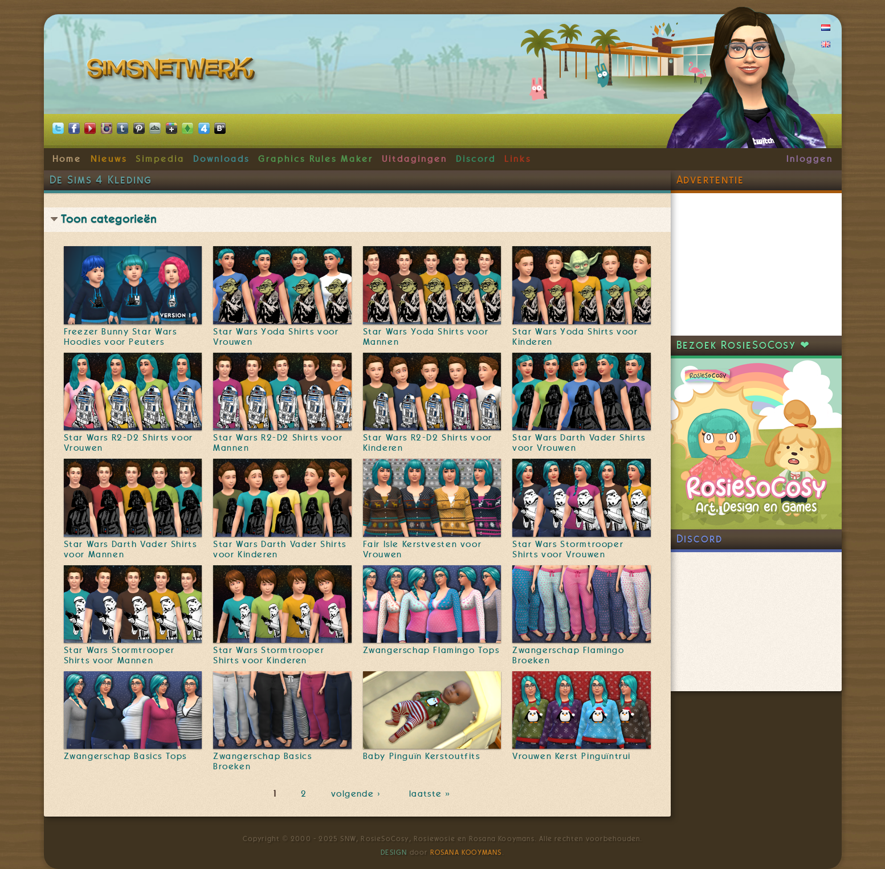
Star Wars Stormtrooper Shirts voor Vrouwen (567, 549)
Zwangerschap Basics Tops (125, 756)
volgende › (358, 794)
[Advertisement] (756, 264)
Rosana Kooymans (466, 852)
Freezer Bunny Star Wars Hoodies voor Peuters (120, 337)
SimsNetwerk (173, 71)
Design (394, 852)
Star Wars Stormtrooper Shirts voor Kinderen (268, 655)
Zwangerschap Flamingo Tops (431, 650)
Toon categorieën (109, 219)
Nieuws (109, 159)
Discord (476, 159)
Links (517, 159)
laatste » (431, 794)
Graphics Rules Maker (315, 159)
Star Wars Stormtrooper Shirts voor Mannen (119, 655)
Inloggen (809, 159)
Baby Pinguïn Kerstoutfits (421, 756)
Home (67, 159)
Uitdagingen (414, 159)
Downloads (221, 159)
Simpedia (160, 159)
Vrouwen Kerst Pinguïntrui (571, 756)
